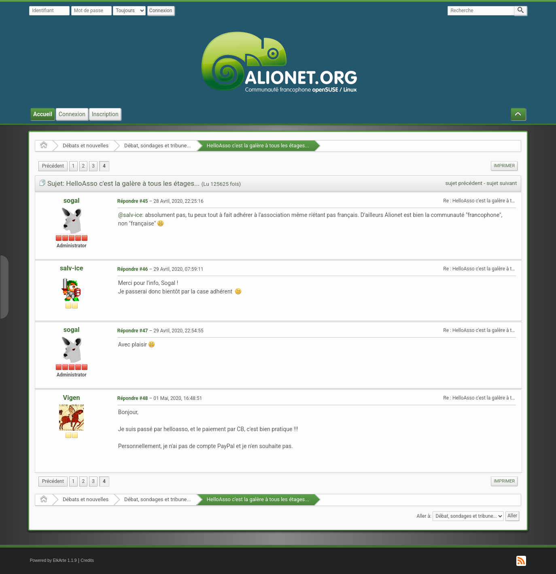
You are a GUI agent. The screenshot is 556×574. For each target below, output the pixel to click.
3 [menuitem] (93, 166)
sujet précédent (463, 183)
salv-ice (71, 268)
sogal (72, 200)
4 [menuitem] (104, 166)
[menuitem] (53, 166)
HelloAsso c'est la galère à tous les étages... (258, 145)
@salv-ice (130, 215)
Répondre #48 (132, 398)
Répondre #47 (132, 331)
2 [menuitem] (83, 166)
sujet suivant (501, 183)
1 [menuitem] (73, 166)
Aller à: (423, 516)
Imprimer (504, 165)
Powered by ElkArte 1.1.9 (53, 560)
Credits (87, 560)
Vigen (71, 398)
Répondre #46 (132, 269)
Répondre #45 (132, 201)
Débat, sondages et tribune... (157, 145)
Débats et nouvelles (85, 145)
